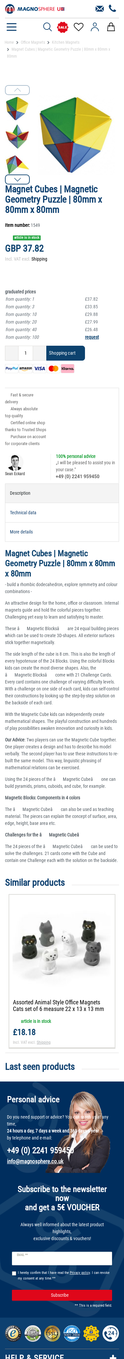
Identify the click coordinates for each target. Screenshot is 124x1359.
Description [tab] (20, 493)
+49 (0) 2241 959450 (78, 476)
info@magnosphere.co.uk (35, 1161)
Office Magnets (33, 42)
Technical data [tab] (23, 512)
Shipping (39, 259)
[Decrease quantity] (11, 353)
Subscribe (79, 1295)
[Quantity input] (25, 353)
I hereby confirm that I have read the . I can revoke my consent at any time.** (63, 1276)
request (92, 337)
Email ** (22, 1255)
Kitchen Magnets (65, 42)
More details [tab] (21, 531)
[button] (17, 179)
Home (9, 42)
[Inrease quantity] (39, 353)
